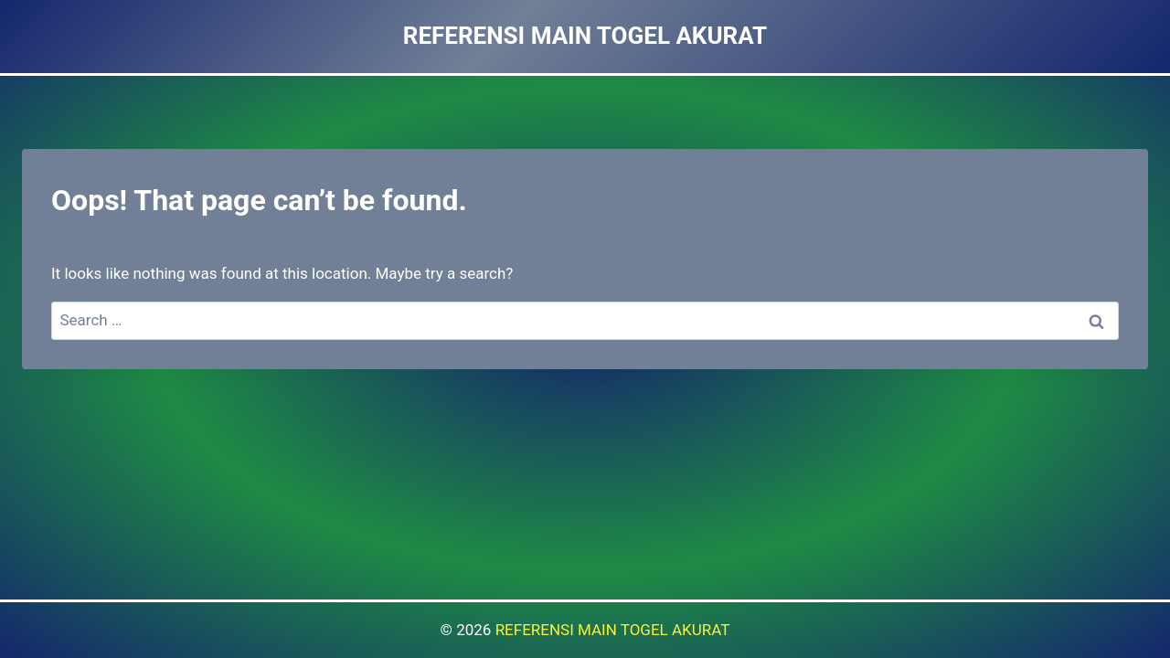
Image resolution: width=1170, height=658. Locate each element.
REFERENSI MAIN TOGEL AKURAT (612, 630)
